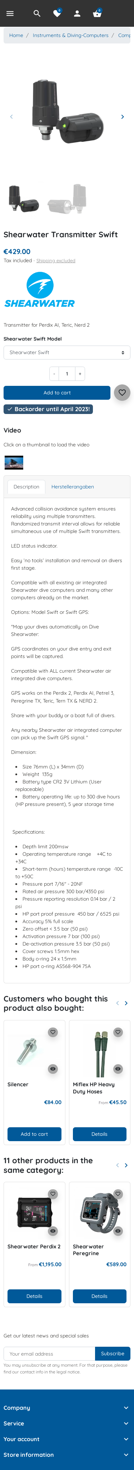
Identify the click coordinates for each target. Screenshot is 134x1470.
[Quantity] (67, 374)
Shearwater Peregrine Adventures (88, 1253)
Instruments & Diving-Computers (71, 35)
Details (99, 1134)
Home (16, 35)
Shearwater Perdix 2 (34, 1246)
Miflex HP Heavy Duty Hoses (94, 1088)
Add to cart (57, 392)
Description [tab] (26, 486)
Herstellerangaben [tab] (72, 486)
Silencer (18, 1084)
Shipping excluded (55, 260)
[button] (37, 13)
